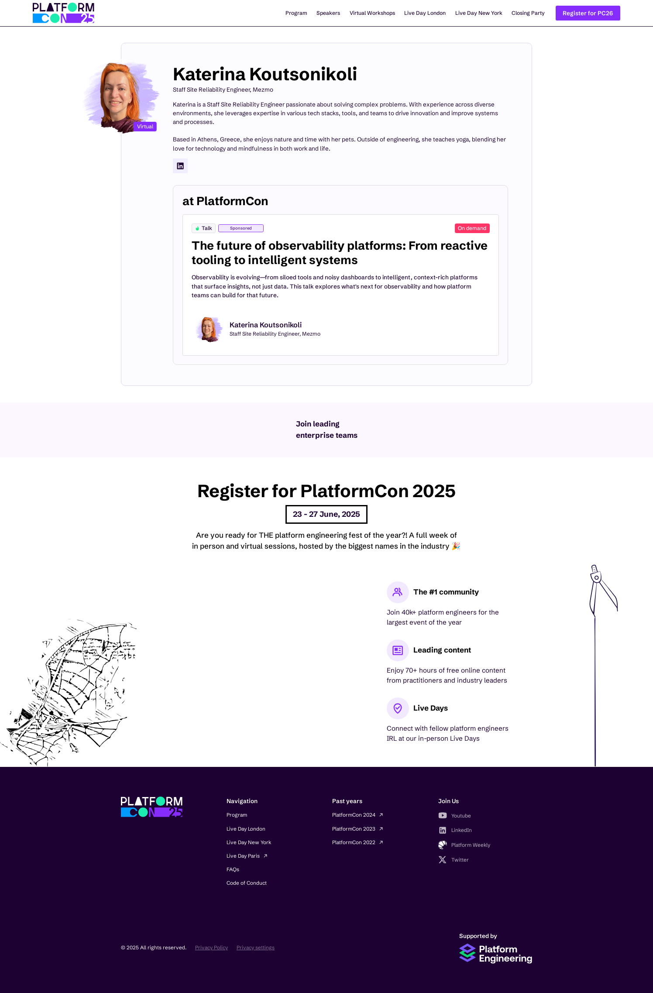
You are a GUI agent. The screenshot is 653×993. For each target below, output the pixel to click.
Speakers (328, 13)
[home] (63, 13)
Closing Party (528, 13)
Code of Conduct (247, 883)
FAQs (233, 869)
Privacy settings (256, 947)
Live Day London (425, 13)
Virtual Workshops (372, 13)
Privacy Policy (211, 947)
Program (296, 13)
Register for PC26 (588, 13)
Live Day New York (478, 13)
